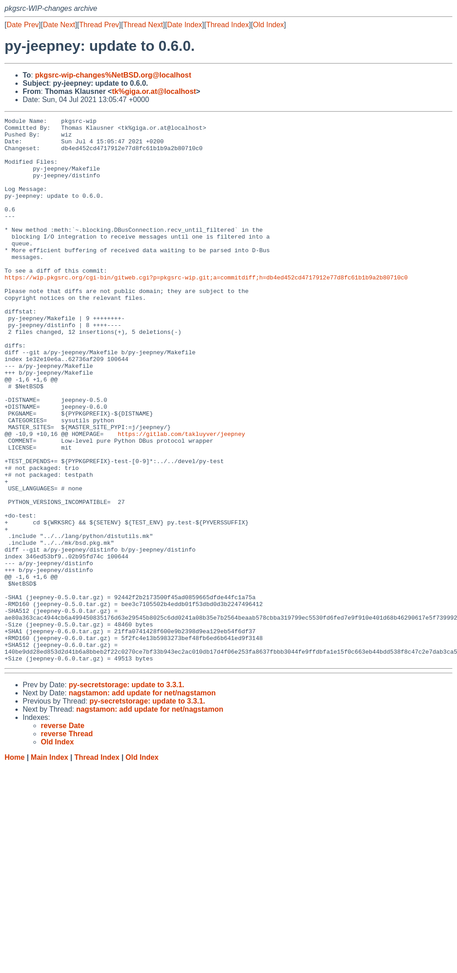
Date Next (59, 25)
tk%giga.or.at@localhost (154, 91)
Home (14, 866)
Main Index (49, 866)
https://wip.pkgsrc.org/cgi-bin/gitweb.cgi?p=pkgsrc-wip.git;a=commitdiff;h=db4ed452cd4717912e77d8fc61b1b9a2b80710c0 (206, 310)
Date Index (184, 25)
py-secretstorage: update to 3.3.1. (126, 793)
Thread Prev (99, 25)
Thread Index (227, 25)
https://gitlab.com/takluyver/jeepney (181, 498)
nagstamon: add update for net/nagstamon (141, 802)
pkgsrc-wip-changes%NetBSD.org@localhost (113, 75)
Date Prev (22, 25)
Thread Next (143, 25)
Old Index (268, 25)
